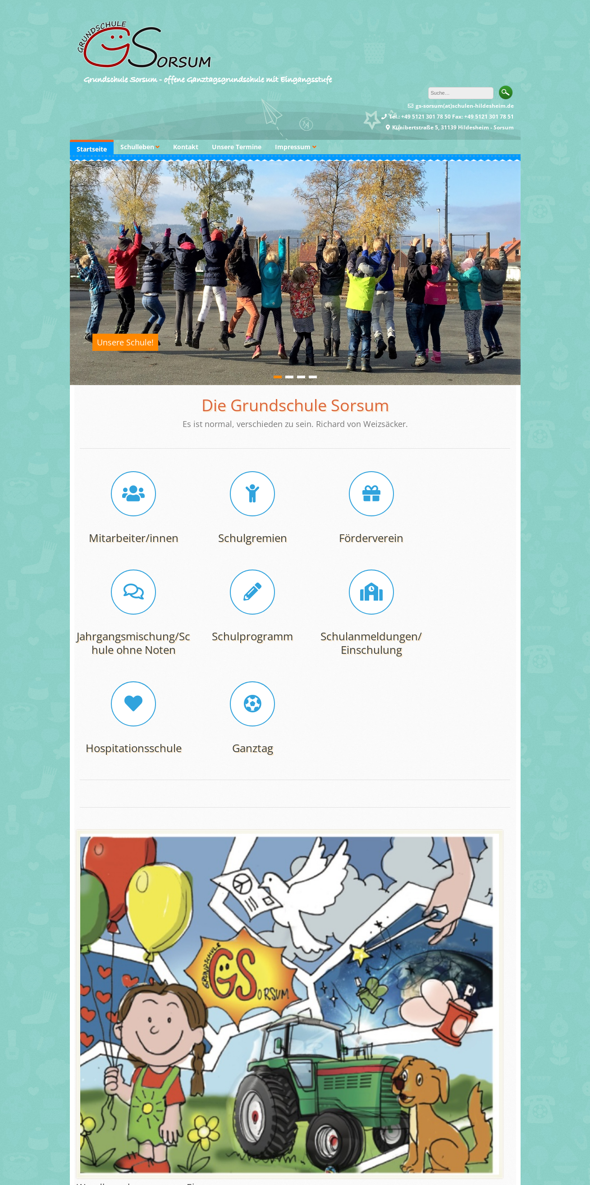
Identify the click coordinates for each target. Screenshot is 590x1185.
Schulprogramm (129, 649)
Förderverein (350, 537)
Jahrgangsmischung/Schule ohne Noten (461, 544)
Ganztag (460, 649)
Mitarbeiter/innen (129, 537)
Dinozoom (278, 1169)
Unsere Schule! (125, 342)
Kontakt (185, 146)
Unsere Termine (236, 146)
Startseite (92, 149)
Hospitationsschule (350, 649)
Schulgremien (240, 537)
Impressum (293, 146)
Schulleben (137, 146)
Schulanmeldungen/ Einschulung (240, 656)
